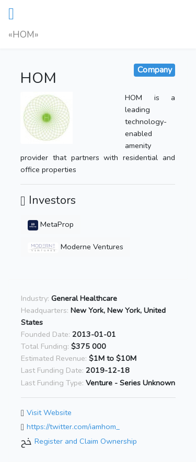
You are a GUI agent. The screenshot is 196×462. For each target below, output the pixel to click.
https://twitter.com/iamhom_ (73, 427)
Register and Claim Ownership (85, 441)
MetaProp (51, 224)
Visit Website (49, 412)
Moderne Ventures (75, 246)
